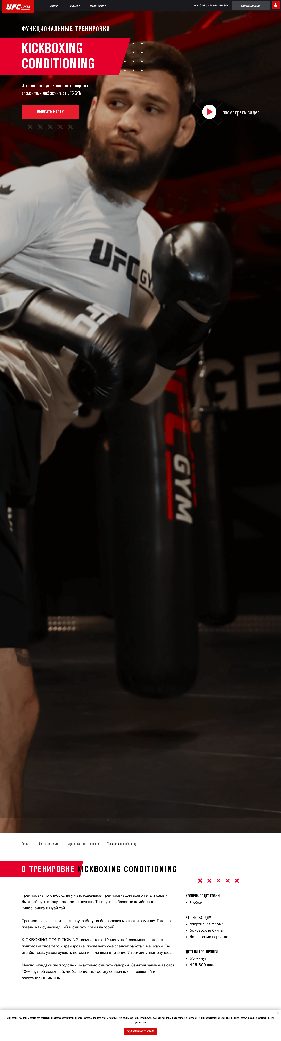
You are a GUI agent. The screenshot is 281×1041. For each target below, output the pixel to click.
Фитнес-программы (49, 844)
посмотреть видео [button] (241, 112)
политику (166, 1018)
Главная (26, 844)
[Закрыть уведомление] (278, 1013)
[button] (209, 112)
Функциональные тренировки (83, 844)
